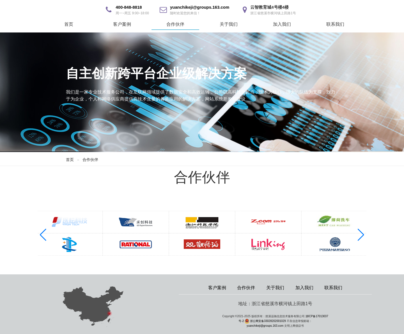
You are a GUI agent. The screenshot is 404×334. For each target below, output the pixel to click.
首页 (68, 24)
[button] (361, 235)
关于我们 (229, 24)
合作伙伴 (175, 24)
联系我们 (335, 24)
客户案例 (122, 24)
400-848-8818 (129, 7)
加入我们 (282, 24)
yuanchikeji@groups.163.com (199, 7)
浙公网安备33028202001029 (268, 321)
